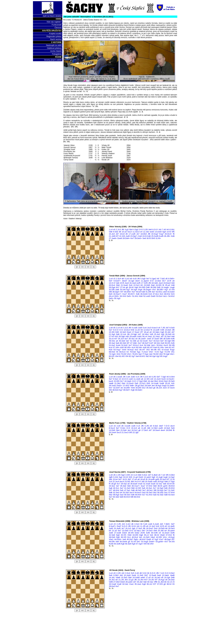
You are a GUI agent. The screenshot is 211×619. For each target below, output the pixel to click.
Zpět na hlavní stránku (52, 16)
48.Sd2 (138, 490)
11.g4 (135, 477)
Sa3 (144, 492)
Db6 (118, 285)
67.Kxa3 (165, 350)
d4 (166, 580)
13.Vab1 (165, 575)
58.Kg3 (116, 495)
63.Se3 (171, 495)
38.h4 (169, 584)
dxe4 (137, 281)
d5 (127, 234)
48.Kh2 (167, 294)
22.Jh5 (122, 236)
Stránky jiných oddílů (53, 60)
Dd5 (158, 287)
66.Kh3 (137, 497)
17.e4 (134, 479)
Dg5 (118, 535)
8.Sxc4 (112, 428)
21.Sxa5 (124, 285)
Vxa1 (131, 584)
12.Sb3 (154, 428)
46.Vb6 (123, 343)
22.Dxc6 (129, 383)
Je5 (161, 524)
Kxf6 (173, 339)
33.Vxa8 (112, 584)
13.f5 (162, 526)
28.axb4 (128, 582)
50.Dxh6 (123, 541)
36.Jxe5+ (142, 339)
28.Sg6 (122, 336)
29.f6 (143, 533)
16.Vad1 (127, 381)
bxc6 (111, 381)
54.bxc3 (138, 492)
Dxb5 (153, 296)
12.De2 (158, 281)
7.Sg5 (163, 377)
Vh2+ (129, 354)
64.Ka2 (130, 350)
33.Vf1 (123, 535)
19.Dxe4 (167, 283)
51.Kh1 (135, 296)
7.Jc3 (161, 573)
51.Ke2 (112, 345)
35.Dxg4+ (147, 289)
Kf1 (159, 350)
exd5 (161, 428)
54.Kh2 (171, 296)
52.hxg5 (144, 541)
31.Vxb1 (156, 336)
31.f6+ (158, 238)
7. (166, 426)
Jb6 (148, 428)
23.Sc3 (142, 383)
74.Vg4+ (112, 354)
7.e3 (163, 475)
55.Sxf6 (117, 544)
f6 (174, 234)
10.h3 (125, 477)
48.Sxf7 (145, 343)
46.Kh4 (116, 490)
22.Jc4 (123, 334)
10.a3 (124, 232)
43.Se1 (149, 488)
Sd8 (117, 334)
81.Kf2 (122, 356)
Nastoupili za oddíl (54, 45)
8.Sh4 (172, 377)
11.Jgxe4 (145, 281)
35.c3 (146, 535)
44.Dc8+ (118, 539)
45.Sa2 (112, 343)
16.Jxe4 (132, 283)
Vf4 (126, 356)
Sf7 (128, 343)
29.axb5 (133, 336)
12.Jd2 (146, 232)
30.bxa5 (133, 484)
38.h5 (160, 486)
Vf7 (141, 332)
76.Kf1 (135, 354)
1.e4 (111, 278)
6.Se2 (155, 426)
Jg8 (133, 528)
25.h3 (167, 383)
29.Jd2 (140, 582)
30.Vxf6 (154, 533)
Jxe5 (149, 339)
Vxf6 (162, 330)
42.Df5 (159, 537)
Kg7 (128, 289)
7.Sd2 (162, 278)
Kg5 (133, 544)
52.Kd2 (124, 345)
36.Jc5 (159, 388)
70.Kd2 (133, 352)
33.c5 (111, 339)
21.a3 (114, 530)
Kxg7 (161, 234)
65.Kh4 (127, 497)
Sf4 (110, 390)
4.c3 (135, 475)
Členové (58, 28)
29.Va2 (124, 484)
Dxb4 (124, 533)
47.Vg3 (155, 539)
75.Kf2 (123, 354)
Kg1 (139, 352)
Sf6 (161, 339)
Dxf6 (173, 533)
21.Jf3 (121, 580)
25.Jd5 (161, 530)
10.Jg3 (131, 281)
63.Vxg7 (117, 350)
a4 (117, 341)
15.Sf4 (112, 332)
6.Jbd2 (155, 475)
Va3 (150, 354)
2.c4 (118, 328)
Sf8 (110, 292)
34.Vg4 (134, 289)
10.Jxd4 (127, 575)
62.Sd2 (160, 495)
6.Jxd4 (156, 524)
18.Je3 (157, 577)
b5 (142, 285)
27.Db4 (116, 582)
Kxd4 (118, 345)
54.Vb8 (147, 345)
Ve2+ (153, 345)
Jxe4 (127, 283)
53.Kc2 (136, 345)
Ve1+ (165, 296)
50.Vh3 (123, 296)
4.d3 (135, 278)
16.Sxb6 (136, 577)
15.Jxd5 (117, 528)
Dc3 (161, 294)
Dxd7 (119, 526)
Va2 (140, 354)
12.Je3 (152, 526)
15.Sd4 (123, 430)
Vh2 (148, 350)
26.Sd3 (168, 334)
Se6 (144, 238)
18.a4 (146, 332)
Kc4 (141, 345)
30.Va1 (150, 582)
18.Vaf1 (155, 283)
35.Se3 (149, 388)
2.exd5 (119, 377)
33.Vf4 (123, 289)
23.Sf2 (127, 481)
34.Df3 (138, 388)
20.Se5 (171, 381)
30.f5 (149, 238)
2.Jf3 (118, 475)
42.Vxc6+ (144, 341)
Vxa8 (119, 584)
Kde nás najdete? (54, 22)
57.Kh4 (171, 492)
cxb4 (165, 292)
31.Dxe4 (165, 533)
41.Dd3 (146, 537)
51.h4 (133, 541)
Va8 (164, 484)
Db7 (143, 530)
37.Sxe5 (155, 339)
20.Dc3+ (168, 234)
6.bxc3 (155, 328)
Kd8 (143, 292)
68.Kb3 (112, 352)
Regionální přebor (54, 36)
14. (112, 283)
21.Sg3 (112, 334)
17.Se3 (139, 528)
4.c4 (137, 377)
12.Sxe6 (152, 575)
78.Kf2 (156, 354)
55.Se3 (149, 492)
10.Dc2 (127, 330)
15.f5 (122, 283)
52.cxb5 (146, 296)
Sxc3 (129, 232)
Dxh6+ (152, 541)
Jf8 (149, 234)
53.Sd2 (126, 492)
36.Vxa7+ (136, 486)
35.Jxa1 (138, 584)
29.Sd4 (148, 385)
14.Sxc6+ (170, 379)
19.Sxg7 (154, 234)
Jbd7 (161, 426)
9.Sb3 (116, 575)
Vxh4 (124, 350)
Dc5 (173, 294)
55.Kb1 (159, 345)
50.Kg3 (160, 490)
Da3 (166, 381)
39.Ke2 (112, 586)
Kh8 (132, 330)
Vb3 (161, 354)
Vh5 (116, 336)
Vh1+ (165, 537)
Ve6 (173, 283)
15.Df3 (116, 381)
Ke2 (136, 350)
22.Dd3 (125, 530)
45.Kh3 (171, 488)
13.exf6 (156, 330)
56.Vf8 (172, 345)
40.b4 (138, 292)
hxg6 (165, 477)
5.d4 (145, 524)
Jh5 (126, 580)
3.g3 (127, 229)
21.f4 (172, 479)
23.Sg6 (134, 334)
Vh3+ (151, 352)
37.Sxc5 (171, 388)
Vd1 (173, 383)
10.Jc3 (134, 428)
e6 (131, 278)
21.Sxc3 (125, 432)
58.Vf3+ (150, 544)
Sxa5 (153, 484)
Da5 (136, 383)
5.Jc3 (145, 377)
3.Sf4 (127, 475)
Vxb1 (150, 336)
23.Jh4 (140, 580)
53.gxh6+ (160, 541)
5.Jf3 (145, 229)
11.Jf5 (143, 526)
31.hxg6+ (165, 287)
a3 (138, 341)
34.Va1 (125, 584)
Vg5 (162, 334)
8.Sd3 (172, 328)
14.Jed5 (171, 526)
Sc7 (118, 484)
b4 (121, 492)
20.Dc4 (112, 285)
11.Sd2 (140, 575)
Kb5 (122, 347)
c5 (114, 278)
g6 (127, 287)
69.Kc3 (122, 352)
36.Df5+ (160, 289)
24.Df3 (158, 285)
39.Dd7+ (127, 390)
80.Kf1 (112, 356)
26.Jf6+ (167, 236)
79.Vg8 (166, 354)
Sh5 (130, 477)
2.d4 (118, 426)
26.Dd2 (171, 580)
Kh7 (117, 287)
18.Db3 (144, 234)
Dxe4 (129, 332)
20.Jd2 (168, 332)
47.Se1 (127, 490)
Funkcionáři (57, 25)
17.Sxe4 (135, 332)
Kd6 (149, 236)
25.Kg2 (161, 580)
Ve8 (150, 229)
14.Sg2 (171, 477)
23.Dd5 (147, 285)
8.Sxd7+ (112, 526)
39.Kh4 (171, 486)
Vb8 (110, 232)
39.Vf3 (123, 537)
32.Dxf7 (116, 388)
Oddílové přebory (54, 48)
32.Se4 (167, 336)
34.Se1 (112, 486)
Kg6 (133, 390)
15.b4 (115, 479)
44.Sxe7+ (117, 294)
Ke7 (132, 238)
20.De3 (171, 528)
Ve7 (130, 345)
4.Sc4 (136, 524)
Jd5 (143, 481)
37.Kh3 (149, 486)
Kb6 (141, 296)
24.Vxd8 (154, 383)
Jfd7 (129, 479)
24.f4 (144, 236)
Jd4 (121, 575)
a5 (173, 281)
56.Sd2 (160, 492)
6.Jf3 (154, 377)
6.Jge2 (153, 278)
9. (115, 330)
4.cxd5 (134, 328)
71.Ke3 (145, 352)
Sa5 (143, 488)
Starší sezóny (56, 39)
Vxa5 (140, 484)
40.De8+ (139, 390)
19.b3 (161, 381)
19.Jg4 (167, 577)
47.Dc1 (156, 294)
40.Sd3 (122, 341)
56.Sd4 (128, 544)
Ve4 (166, 347)
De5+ (129, 296)
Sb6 (129, 486)
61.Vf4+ (161, 347)
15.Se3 (124, 577)
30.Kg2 (158, 385)
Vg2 (158, 356)
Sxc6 (163, 379)
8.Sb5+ (171, 278)
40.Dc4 (135, 537)
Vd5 (151, 334)
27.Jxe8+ (113, 238)
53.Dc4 (159, 296)
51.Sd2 (171, 490)
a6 (142, 379)
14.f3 (168, 232)
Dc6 (130, 285)
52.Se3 (116, 492)
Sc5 (132, 573)
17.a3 (148, 577)
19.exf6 (151, 479)
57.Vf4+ (116, 347)
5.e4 (145, 328)
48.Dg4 (167, 539)
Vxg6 (172, 287)
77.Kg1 (145, 354)
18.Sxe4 (156, 430)
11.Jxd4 (136, 379)
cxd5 (133, 426)
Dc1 (129, 537)
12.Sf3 (147, 379)
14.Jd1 (112, 577)
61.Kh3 (149, 495)
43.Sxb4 (171, 292)
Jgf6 (111, 477)
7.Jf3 (163, 328)
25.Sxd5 (155, 236)
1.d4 (111, 328)
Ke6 (140, 236)
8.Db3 (172, 475)
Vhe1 (111, 539)
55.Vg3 (117, 298)
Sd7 (110, 281)
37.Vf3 (172, 289)
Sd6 (166, 481)
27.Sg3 (171, 481)
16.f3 (124, 479)
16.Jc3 (128, 528)
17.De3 (144, 430)
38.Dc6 (115, 390)
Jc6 (159, 229)
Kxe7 (124, 294)
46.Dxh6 (144, 294)
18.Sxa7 (149, 528)
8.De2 (172, 573)
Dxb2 (137, 533)
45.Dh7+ (131, 294)
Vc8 (157, 526)
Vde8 (118, 577)
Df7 (173, 539)
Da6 (153, 285)
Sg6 (153, 477)
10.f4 (133, 526)
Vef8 (111, 582)
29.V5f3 (142, 287)
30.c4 (144, 336)
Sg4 (164, 232)
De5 (110, 294)
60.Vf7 (150, 347)
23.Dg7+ (134, 236)
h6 (168, 229)
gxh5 (165, 486)
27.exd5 (117, 533)
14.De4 (168, 330)
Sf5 (173, 232)
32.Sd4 (112, 535)
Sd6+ (132, 385)
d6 (120, 232)
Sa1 (166, 492)
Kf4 (145, 544)
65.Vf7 (142, 350)
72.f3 (156, 352)
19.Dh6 (169, 430)
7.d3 (164, 229)
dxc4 (172, 426)
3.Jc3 (127, 278)
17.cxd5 (132, 234)
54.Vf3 (172, 541)
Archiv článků (56, 51)
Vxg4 (140, 289)
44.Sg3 (160, 488)
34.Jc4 (121, 339)
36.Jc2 (149, 584)
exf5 (139, 283)
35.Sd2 (123, 486)
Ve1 (140, 537)
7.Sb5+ (167, 524)
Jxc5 (165, 388)
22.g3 (131, 580)
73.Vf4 (167, 352)
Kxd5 (161, 236)
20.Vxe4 (112, 432)
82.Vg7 (132, 356)
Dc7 (164, 281)
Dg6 (141, 535)
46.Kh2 (142, 539)
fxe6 (159, 575)
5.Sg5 (143, 278)
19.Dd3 (161, 528)
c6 (159, 328)
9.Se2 (115, 379)
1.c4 (111, 229)
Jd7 (117, 234)
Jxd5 (128, 236)
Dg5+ (136, 539)
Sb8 (155, 486)
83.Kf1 (142, 356)
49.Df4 (112, 541)
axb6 (143, 577)
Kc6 (150, 294)
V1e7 (161, 539)
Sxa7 (143, 486)
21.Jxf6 (112, 236)
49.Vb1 (157, 343)
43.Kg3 (171, 537)
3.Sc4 (127, 573)
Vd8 (173, 285)
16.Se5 (123, 332)
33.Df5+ (127, 388)
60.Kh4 (138, 495)
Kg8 (162, 332)
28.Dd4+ (126, 238)
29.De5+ (138, 238)
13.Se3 (167, 428)
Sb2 (155, 492)
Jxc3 (149, 328)
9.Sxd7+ (117, 281)
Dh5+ (116, 296)
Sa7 (122, 488)
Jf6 (122, 229)
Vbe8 (162, 535)
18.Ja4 (151, 381)
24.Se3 (149, 530)
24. (137, 481)
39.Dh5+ (127, 292)
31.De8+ (171, 385)
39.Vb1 (112, 341)
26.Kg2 (161, 481)
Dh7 (138, 541)
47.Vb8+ (133, 343)
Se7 (148, 278)
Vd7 (139, 334)
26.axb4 (171, 530)
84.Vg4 (152, 356)
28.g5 (113, 484)
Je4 (153, 385)
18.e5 (142, 479)
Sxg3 (164, 385)
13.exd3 (158, 232)
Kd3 (110, 350)
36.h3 (156, 535)
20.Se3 (163, 479)
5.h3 (144, 573)
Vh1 (173, 352)
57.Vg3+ (139, 544)
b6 (166, 528)
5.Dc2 (144, 475)
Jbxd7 (124, 281)
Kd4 (155, 347)
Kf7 (117, 236)
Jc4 (110, 481)
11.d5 (143, 428)
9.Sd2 (115, 232)
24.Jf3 (151, 580)
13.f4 (169, 281)
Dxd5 (149, 539)
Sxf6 (148, 533)
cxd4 (131, 379)
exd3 (152, 232)
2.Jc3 (118, 229)
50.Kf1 (168, 343)
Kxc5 (166, 345)
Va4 (137, 356)
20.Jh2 (112, 580)
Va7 (127, 341)
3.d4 (128, 377)
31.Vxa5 (146, 484)
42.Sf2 (138, 488)
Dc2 (144, 388)
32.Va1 (159, 484)
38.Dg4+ (116, 292)
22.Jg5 (135, 432)
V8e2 (152, 537)
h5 (117, 352)
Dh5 (153, 238)
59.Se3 (127, 495)
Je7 (138, 234)
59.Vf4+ (139, 347)
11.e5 (137, 330)
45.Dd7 (130, 539)
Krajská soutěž (55, 33)
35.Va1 (132, 339)
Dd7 (146, 575)
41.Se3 (127, 488)
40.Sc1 (116, 488)
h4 (127, 352)
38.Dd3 (112, 537)
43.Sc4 (156, 341)
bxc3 (132, 492)
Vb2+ (172, 354)
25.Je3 (157, 334)
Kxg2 (172, 350)
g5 (154, 388)
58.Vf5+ (127, 347)
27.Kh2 (126, 385)
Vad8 (111, 383)
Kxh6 (111, 544)
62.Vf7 (172, 347)
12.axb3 (147, 477)
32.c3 (169, 582)
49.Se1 (150, 490)
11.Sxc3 (135, 232)
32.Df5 (112, 289)
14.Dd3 (112, 430)
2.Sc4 (118, 278)
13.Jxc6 (157, 379)
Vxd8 (161, 383)
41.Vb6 (133, 341)
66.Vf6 (154, 350)
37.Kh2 (169, 535)
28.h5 (131, 287)
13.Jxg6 (159, 477)
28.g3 (137, 385)
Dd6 (148, 287)
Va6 (117, 283)
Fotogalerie (57, 54)
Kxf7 (151, 343)
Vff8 (155, 582)
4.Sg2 (135, 229)
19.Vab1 (156, 332)
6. (155, 229)
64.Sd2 (116, 497)
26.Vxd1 (112, 385)
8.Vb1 (172, 229)
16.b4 (122, 234)
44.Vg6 (168, 341)
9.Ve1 (122, 428)
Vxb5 (139, 336)
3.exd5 (127, 426)
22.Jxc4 (116, 481)
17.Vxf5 (144, 283)
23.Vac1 (137, 530)
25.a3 (167, 285)
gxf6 (157, 479)
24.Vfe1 (145, 334)
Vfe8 (129, 535)
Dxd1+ (119, 385)
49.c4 (111, 296)
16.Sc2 (134, 430)
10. (125, 379)
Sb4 (131, 229)
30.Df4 (153, 287)
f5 (151, 330)
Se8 (117, 343)
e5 (114, 229)
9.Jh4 (115, 477)
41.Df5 (148, 292)
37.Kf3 (160, 584)
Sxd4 (134, 575)
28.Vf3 (131, 533)
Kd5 (173, 343)
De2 (142, 385)
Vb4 (117, 356)
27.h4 (122, 287)
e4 (141, 232)
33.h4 (169, 484)
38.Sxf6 (166, 339)
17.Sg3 (140, 381)
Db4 (156, 381)
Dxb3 (141, 477)
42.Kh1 (159, 292)
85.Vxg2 (163, 356)
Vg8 (136, 287)
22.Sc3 (136, 285)
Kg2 (161, 352)
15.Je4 (112, 234)
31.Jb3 (161, 582)
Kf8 (173, 341)
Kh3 (118, 354)
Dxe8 (119, 238)
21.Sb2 (117, 383)
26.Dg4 (112, 287)
